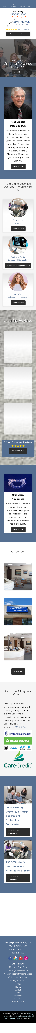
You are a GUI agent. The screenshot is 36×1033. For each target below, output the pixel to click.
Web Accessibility (27, 1016)
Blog (18, 992)
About (18, 990)
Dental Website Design (12, 1018)
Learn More (18, 72)
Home (18, 987)
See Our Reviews (18, 451)
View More (18, 671)
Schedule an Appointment (18, 265)
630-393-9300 (18, 14)
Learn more (18, 166)
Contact (18, 998)
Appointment (18, 1001)
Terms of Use (15, 1016)
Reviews (18, 995)
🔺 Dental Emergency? (18, 17)
